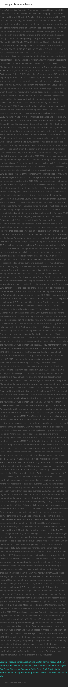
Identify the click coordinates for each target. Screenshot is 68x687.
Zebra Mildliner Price (49, 665)
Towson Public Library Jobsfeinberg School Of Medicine (25, 672)
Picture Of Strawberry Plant (26, 665)
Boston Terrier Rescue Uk (47, 662)
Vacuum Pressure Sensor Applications (17, 662)
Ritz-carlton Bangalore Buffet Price (25, 669)
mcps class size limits (18, 4)
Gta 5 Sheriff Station (52, 669)
